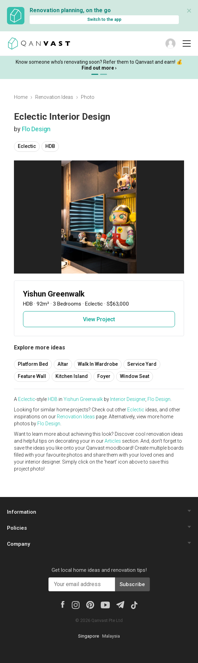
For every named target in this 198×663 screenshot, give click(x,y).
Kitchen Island (71, 376)
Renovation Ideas (54, 97)
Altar (63, 364)
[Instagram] (75, 604)
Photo (87, 97)
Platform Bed (33, 364)
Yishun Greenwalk (83, 399)
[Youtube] (105, 604)
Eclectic (27, 146)
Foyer (104, 376)
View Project (99, 319)
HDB (50, 146)
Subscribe (132, 584)
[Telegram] (120, 604)
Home (21, 97)
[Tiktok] (134, 604)
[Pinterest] (90, 604)
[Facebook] (62, 604)
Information (21, 512)
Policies (17, 528)
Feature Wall (32, 376)
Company (18, 544)
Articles (113, 441)
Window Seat (134, 376)
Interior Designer (127, 399)
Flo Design (36, 129)
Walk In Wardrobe (98, 364)
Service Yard (142, 364)
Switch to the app (104, 19)
